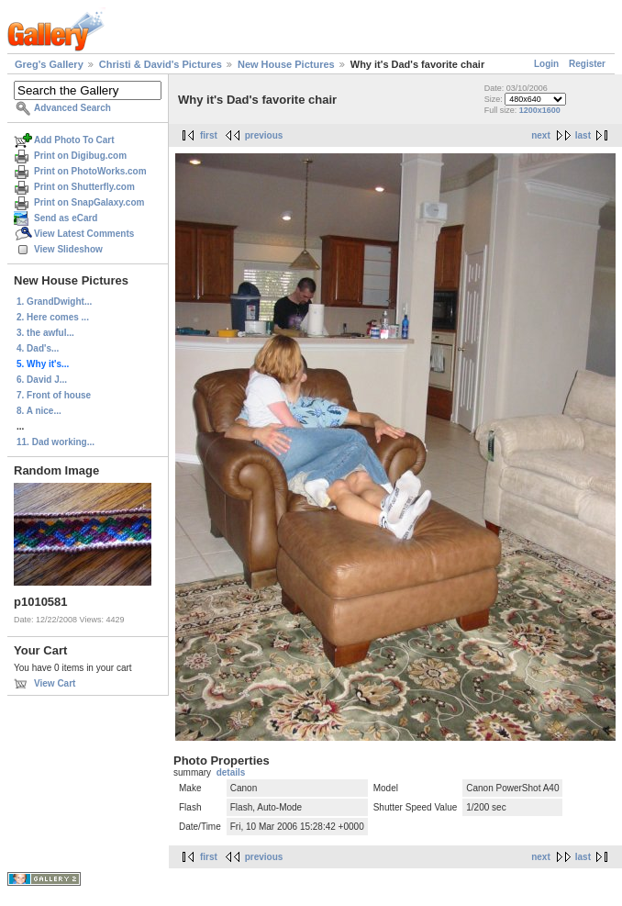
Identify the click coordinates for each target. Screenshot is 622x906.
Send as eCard (65, 218)
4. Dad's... (38, 348)
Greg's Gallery (49, 64)
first (208, 135)
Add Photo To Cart (74, 140)
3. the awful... (45, 333)
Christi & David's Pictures (160, 64)
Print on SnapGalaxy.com (89, 202)
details (231, 772)
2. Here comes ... (53, 317)
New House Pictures (286, 64)
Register (587, 64)
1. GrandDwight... (54, 301)
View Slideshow (68, 249)
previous (264, 135)
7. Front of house (54, 395)
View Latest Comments (84, 234)
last (583, 135)
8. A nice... (39, 411)
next (540, 135)
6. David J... (42, 380)
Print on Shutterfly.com (84, 187)
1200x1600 (540, 110)
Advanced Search (72, 108)
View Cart (54, 683)
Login (546, 64)
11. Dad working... (55, 442)
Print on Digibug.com (80, 156)
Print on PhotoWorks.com (90, 171)
